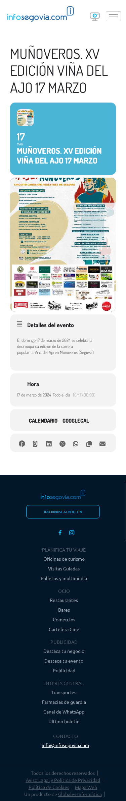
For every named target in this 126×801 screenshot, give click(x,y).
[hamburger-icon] (113, 16)
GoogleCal (75, 421)
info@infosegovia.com (65, 745)
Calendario (43, 421)
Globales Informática (80, 794)
